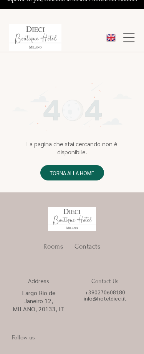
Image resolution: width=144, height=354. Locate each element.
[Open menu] (129, 14)
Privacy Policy (23, 315)
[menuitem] (53, 206)
